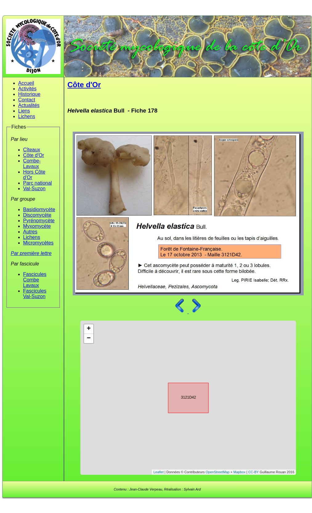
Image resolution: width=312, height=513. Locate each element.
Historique (29, 94)
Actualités (28, 105)
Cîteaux (31, 149)
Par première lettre (31, 253)
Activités (27, 88)
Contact (26, 99)
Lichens (26, 116)
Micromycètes (38, 242)
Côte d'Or (33, 155)
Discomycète (37, 215)
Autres (30, 231)
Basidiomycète (39, 209)
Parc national (37, 183)
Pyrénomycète (39, 220)
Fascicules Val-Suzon (35, 293)
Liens (24, 110)
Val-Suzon (34, 188)
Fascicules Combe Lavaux (35, 280)
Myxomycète (37, 226)
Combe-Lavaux (32, 163)
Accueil (26, 83)
